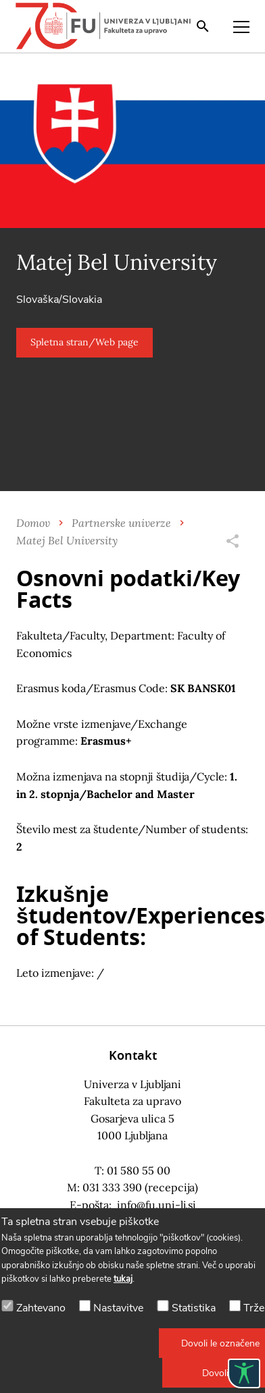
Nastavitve (118, 1308)
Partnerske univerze (121, 522)
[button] (84, 343)
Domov (33, 522)
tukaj (123, 1279)
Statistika (194, 1308)
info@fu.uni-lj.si (156, 1205)
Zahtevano (41, 1308)
